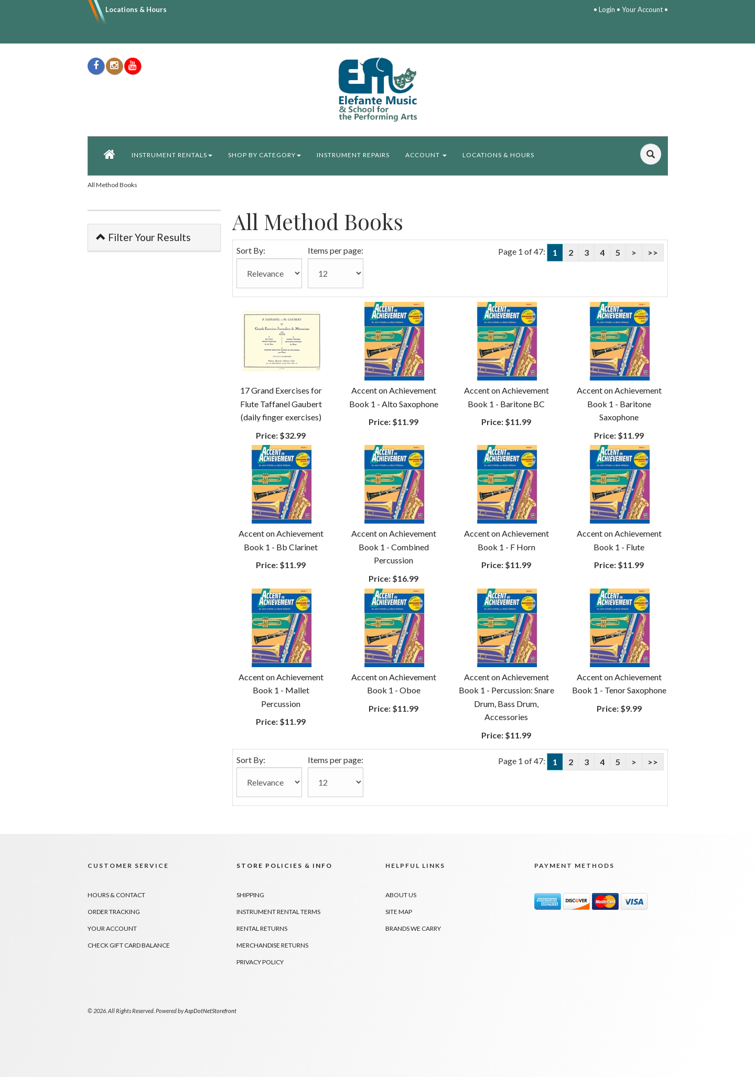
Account (426, 155)
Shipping (250, 895)
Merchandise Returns (272, 945)
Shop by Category (264, 155)
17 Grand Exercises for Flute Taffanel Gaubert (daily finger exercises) (281, 403)
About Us (400, 895)
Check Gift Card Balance (129, 945)
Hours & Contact (116, 895)
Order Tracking (114, 912)
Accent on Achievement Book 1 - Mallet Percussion (281, 690)
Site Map (398, 912)
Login (607, 9)
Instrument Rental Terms (278, 912)
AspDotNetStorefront (210, 1010)
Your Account (642, 9)
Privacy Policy (260, 962)
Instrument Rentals (172, 155)
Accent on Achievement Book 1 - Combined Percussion (393, 546)
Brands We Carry (413, 928)
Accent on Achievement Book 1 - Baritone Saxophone (619, 403)
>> (653, 252)
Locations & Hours (136, 9)
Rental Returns (261, 928)
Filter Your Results (143, 237)
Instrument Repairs (353, 155)
